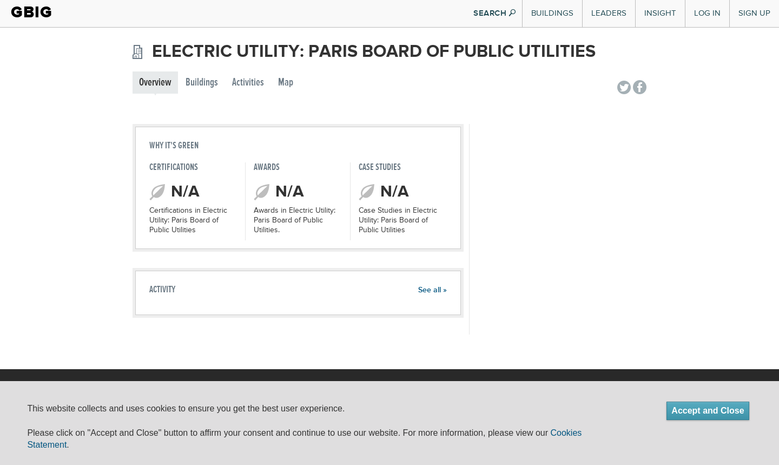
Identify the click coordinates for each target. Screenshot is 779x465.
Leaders (608, 13)
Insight (660, 13)
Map (285, 82)
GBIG (31, 12)
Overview (155, 82)
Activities (248, 82)
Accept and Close (707, 410)
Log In (707, 13)
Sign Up (754, 13)
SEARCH (494, 13)
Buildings (552, 13)
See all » (432, 290)
